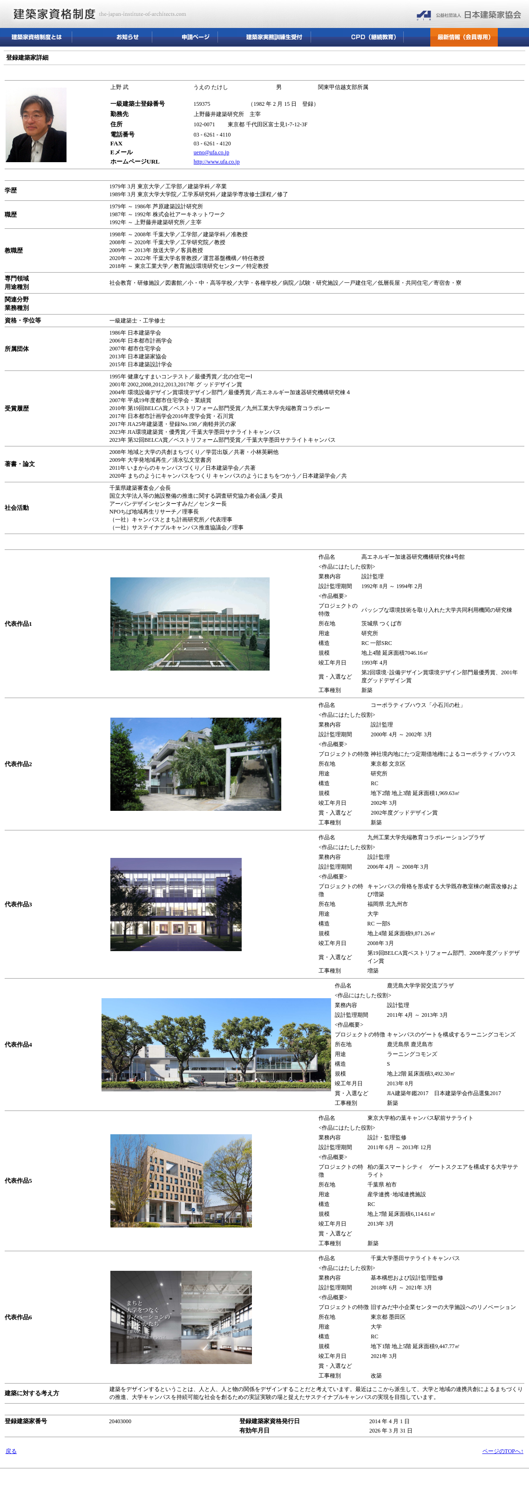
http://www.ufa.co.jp (217, 161)
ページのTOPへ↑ (502, 1451)
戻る (11, 1451)
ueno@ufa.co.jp (211, 152)
